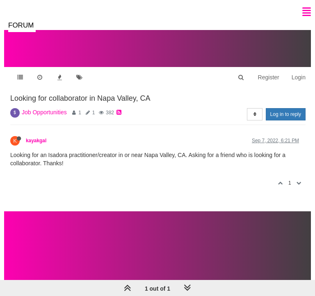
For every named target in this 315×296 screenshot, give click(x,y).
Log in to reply (285, 114)
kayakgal (36, 140)
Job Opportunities (44, 112)
